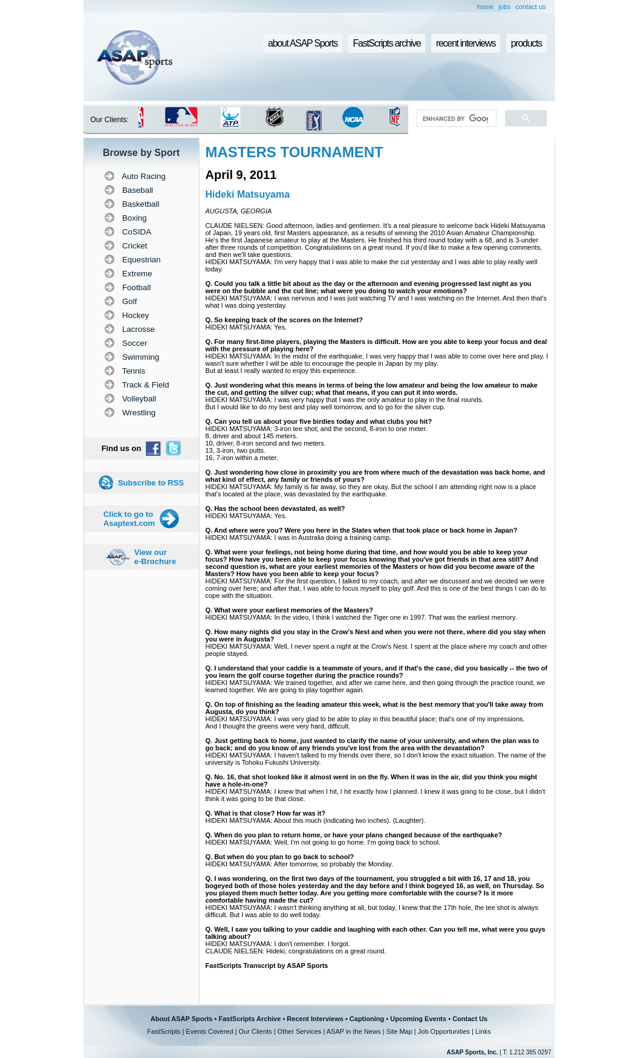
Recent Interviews (315, 1018)
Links (483, 1031)
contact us (530, 6)
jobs (504, 6)
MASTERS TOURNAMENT (294, 152)
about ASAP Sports (302, 43)
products (526, 43)
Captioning (367, 1018)
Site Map (399, 1031)
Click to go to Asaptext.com (129, 519)
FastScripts (163, 1031)
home (485, 6)
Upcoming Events (418, 1018)
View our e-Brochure (155, 557)
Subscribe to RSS (151, 482)
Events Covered (209, 1031)
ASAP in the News (354, 1031)
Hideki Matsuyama (248, 194)
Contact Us (469, 1018)
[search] (455, 118)
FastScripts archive (387, 43)
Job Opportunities (444, 1031)
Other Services (300, 1031)
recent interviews (465, 43)
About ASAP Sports (182, 1018)
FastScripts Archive (249, 1018)
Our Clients (255, 1031)
